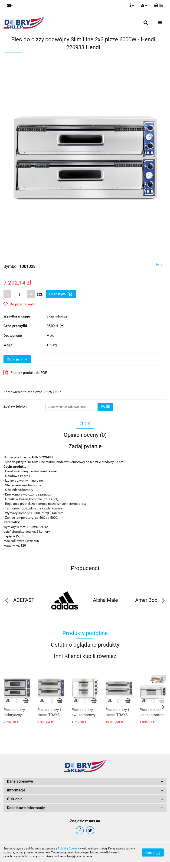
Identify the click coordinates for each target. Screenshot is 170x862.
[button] (158, 6)
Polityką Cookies (68, 848)
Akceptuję (152, 853)
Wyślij (105, 406)
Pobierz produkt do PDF (25, 372)
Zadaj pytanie (17, 359)
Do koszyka (60, 294)
